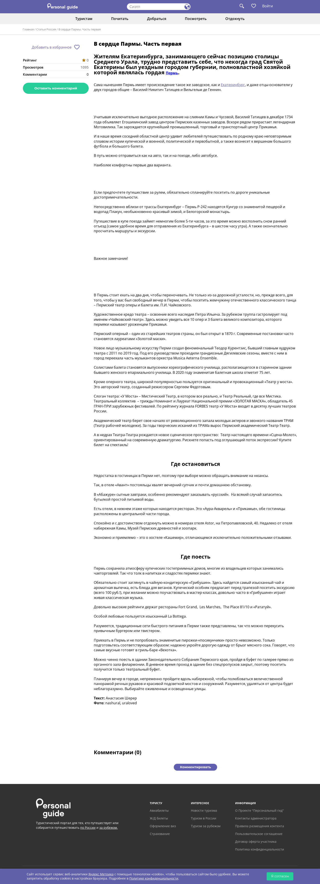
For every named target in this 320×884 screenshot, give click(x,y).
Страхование (160, 834)
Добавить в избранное (52, 47)
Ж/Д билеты (159, 818)
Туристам (83, 18)
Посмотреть (196, 18)
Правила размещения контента (259, 826)
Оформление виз (163, 826)
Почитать (119, 18)
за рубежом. (108, 827)
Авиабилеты (159, 810)
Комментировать (195, 767)
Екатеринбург (233, 84)
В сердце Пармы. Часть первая (79, 29)
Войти (267, 6)
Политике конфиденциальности (153, 878)
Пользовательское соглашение (258, 834)
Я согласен (280, 876)
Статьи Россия (46, 29)
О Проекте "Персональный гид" (259, 810)
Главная (28, 29)
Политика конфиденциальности (259, 849)
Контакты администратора (255, 818)
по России (88, 827)
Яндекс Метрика (101, 874)
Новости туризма (204, 810)
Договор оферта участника (255, 841)
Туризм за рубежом (205, 826)
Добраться (156, 18)
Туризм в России (203, 818)
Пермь (172, 73)
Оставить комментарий (55, 88)
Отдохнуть (235, 18)
